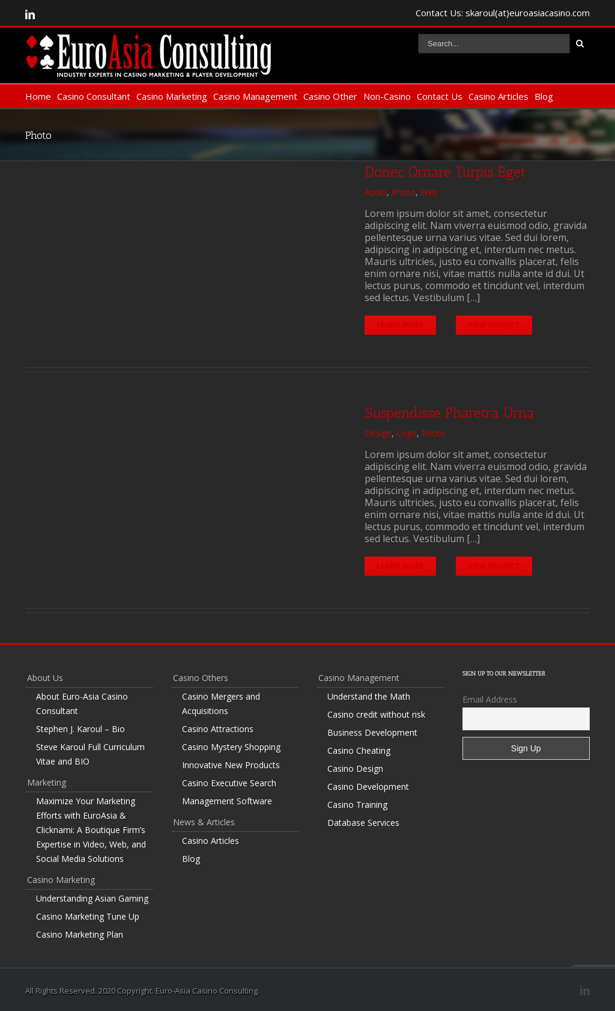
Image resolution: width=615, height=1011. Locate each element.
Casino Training (357, 804)
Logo (406, 433)
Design (378, 433)
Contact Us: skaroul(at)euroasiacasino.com (503, 13)
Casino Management (255, 96)
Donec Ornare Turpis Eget (445, 171)
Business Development (372, 732)
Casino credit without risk (376, 714)
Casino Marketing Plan (79, 934)
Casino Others (200, 677)
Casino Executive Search (229, 783)
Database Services (363, 822)
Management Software (227, 801)
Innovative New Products (231, 765)
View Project (494, 325)
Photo (404, 192)
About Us (45, 677)
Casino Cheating (358, 750)
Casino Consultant (93, 96)
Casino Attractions (217, 729)
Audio (376, 192)
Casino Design (355, 768)
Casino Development (368, 786)
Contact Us (439, 96)
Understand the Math (368, 696)
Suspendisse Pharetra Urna (450, 412)
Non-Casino (387, 96)
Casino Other (330, 96)
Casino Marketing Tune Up (87, 916)
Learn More (400, 325)
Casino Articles (498, 96)
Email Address (489, 699)
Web (429, 192)
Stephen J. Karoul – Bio (80, 729)
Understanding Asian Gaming (92, 898)
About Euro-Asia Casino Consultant (82, 703)
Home (38, 96)
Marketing (46, 782)
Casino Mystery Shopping (231, 747)
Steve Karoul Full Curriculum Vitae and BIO (90, 754)
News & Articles (204, 822)
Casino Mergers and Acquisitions (221, 703)
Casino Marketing (171, 96)
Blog (544, 96)
